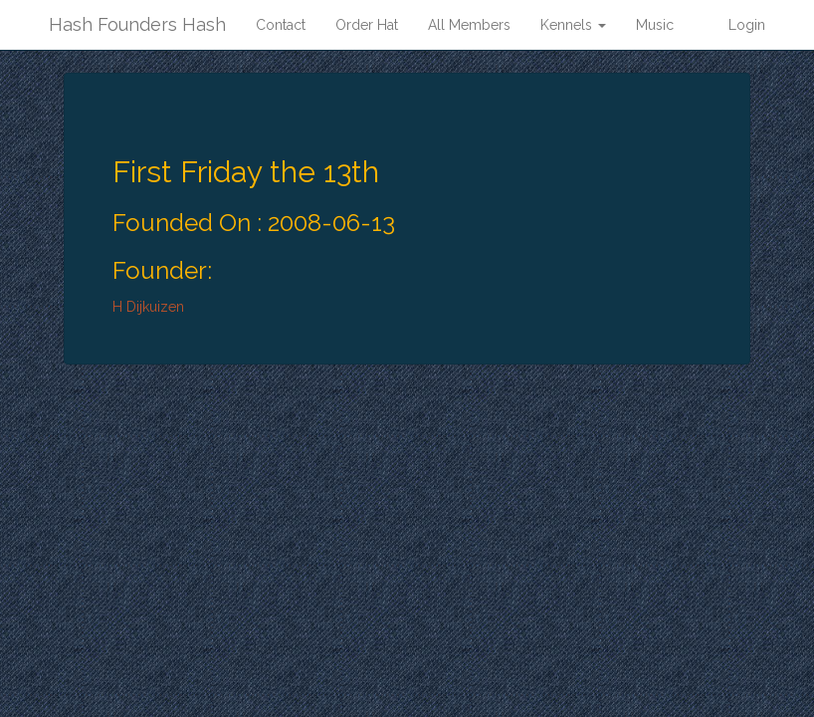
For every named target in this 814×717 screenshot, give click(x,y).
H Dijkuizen (148, 307)
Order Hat (366, 25)
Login (746, 25)
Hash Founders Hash (137, 24)
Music (655, 25)
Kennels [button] (573, 25)
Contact (280, 25)
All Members (469, 25)
